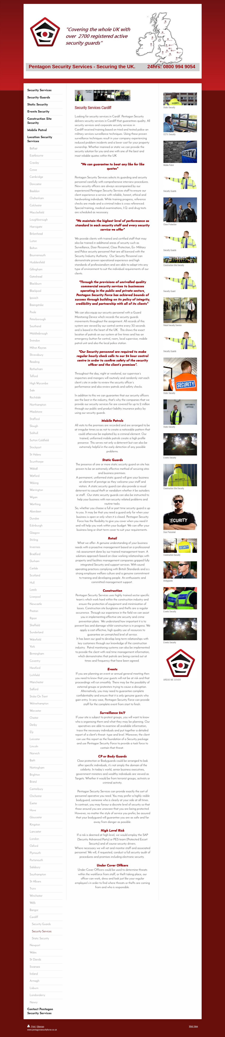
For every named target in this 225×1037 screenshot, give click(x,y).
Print (31, 1026)
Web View (193, 1026)
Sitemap (40, 1026)
